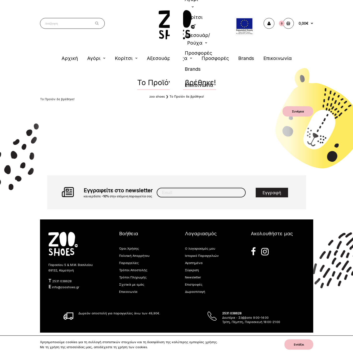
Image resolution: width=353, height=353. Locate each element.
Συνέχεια (298, 111)
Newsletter (193, 277)
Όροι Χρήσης (129, 248)
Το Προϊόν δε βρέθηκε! (186, 96)
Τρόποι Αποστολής (133, 270)
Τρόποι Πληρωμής (133, 277)
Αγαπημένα (194, 263)
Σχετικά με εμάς (131, 284)
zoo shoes (157, 96)
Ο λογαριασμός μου (200, 248)
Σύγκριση (192, 270)
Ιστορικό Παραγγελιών (202, 256)
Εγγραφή (271, 192)
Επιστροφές (194, 284)
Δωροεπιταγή (195, 292)
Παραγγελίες (129, 263)
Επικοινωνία (128, 292)
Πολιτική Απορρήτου (134, 256)
